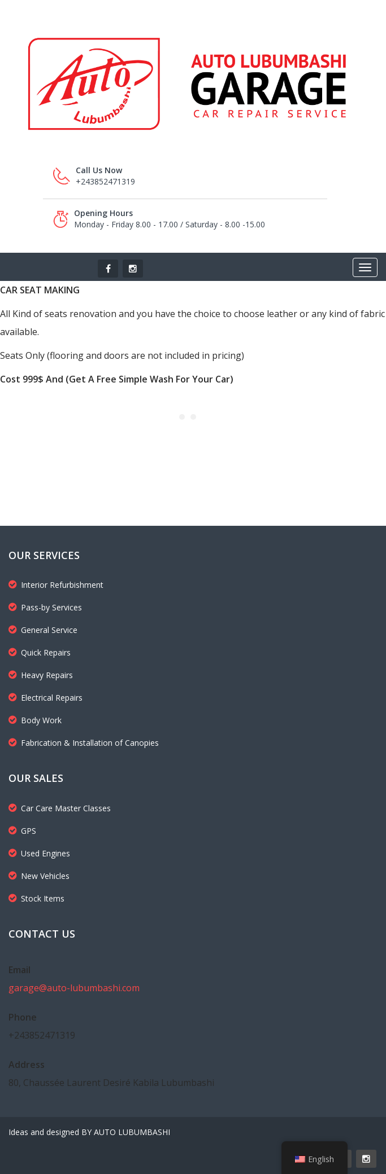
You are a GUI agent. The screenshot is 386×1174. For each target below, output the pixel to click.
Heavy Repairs (40, 675)
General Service (42, 630)
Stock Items (36, 898)
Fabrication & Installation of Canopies (83, 742)
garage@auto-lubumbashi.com (74, 988)
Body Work (35, 720)
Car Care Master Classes (59, 808)
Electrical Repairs (45, 697)
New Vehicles (39, 875)
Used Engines (39, 853)
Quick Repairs (39, 652)
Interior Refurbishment (55, 584)
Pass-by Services (45, 607)
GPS (22, 830)
